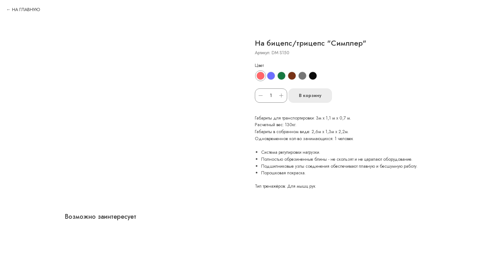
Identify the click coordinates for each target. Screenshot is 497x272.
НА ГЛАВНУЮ (26, 9)
